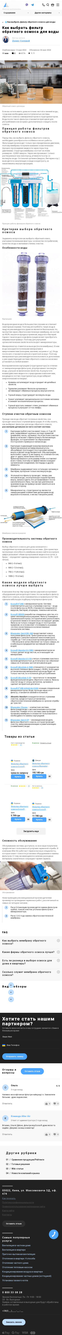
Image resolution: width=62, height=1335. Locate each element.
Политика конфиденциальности (18, 1202)
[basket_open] (53, 5)
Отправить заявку (14, 1056)
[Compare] (28, 776)
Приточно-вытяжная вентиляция (18, 1254)
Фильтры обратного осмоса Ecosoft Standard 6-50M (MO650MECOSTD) (19, 808)
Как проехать (9, 1198)
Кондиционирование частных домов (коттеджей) (26, 1276)
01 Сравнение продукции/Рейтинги (25, 1159)
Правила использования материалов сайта (23, 1206)
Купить (18, 776)
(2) (21, 745)
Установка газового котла (15, 1280)
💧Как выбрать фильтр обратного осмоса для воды (30, 22)
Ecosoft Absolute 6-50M (22, 667)
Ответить (7, 1103)
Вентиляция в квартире (14, 1250)
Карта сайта (8, 1210)
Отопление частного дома (15, 1263)
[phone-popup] (44, 4)
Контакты (7, 1214)
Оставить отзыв (32, 1071)
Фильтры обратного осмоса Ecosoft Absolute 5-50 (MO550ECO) (19, 765)
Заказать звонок (14, 1322)
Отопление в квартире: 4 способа (18, 1258)
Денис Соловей (21, 41)
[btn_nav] (58, 5)
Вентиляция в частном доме (16, 1245)
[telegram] (32, 6)
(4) (29, 786)
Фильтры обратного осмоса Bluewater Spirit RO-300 (41, 765)
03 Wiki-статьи (14, 1168)
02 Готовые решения (18, 1164)
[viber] (26, 6)
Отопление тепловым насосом (17, 1267)
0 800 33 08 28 (12, 1292)
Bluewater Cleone (19, 707)
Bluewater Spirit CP (20, 720)
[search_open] (48, 5)
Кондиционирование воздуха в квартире (22, 1271)
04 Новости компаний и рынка (23, 1173)
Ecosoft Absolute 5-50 (21, 678)
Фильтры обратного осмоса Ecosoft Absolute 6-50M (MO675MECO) (41, 808)
